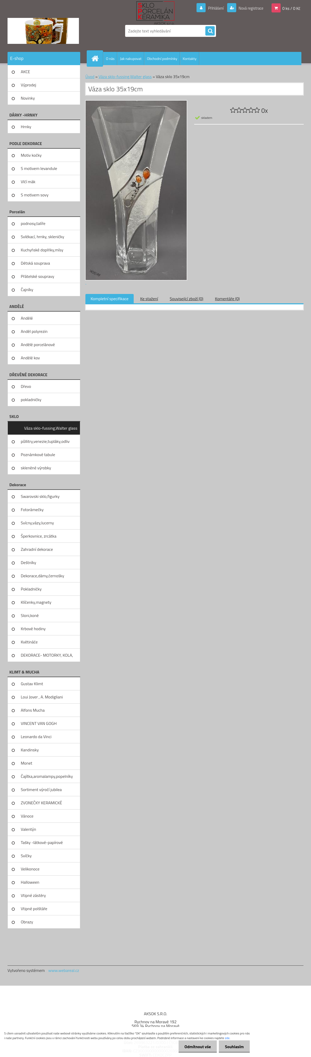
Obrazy (27, 922)
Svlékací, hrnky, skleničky (42, 237)
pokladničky (31, 399)
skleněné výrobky (36, 468)
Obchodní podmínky (162, 58)
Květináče (29, 642)
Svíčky (26, 856)
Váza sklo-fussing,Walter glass (50, 428)
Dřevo (26, 386)
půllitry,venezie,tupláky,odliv (45, 441)
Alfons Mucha (33, 710)
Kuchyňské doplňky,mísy (42, 250)
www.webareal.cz (63, 970)
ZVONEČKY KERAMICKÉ (41, 803)
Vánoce (27, 816)
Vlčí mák (28, 182)
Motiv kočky (31, 155)
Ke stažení (149, 299)
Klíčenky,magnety (36, 602)
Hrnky (26, 126)
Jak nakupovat (130, 58)
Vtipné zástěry (33, 895)
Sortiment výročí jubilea (41, 789)
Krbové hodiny (33, 629)
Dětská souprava (35, 263)
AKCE (25, 71)
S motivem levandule (39, 168)
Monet (26, 763)
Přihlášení (212, 8)
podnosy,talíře (33, 223)
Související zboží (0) (186, 299)
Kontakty (190, 58)
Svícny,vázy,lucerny (37, 523)
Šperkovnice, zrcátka (38, 536)
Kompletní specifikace (110, 299)
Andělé (27, 318)
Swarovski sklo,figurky (40, 496)
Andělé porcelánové (38, 344)
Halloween (30, 882)
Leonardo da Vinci (36, 736)
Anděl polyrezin (34, 331)
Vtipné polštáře (34, 908)
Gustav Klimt (32, 684)
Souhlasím (233, 1047)
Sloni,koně (30, 615)
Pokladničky (31, 589)
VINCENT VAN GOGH (39, 723)
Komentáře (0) (227, 299)
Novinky (28, 98)
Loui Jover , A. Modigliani (42, 697)
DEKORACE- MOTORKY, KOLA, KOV (47, 657)
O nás (110, 58)
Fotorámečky (32, 509)
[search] (210, 31)
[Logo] (43, 31)
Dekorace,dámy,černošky (42, 576)
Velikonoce (30, 869)
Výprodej (28, 85)
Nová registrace (249, 8)
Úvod (89, 76)
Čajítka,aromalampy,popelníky (47, 776)
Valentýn (28, 829)
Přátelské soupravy (37, 276)
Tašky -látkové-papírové (42, 842)
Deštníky (28, 562)
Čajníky (27, 289)
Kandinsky (30, 750)
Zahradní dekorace (37, 549)
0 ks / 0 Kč (291, 8)
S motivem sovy (35, 195)
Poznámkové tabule (38, 454)
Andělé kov (30, 358)
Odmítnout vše (196, 1047)
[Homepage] (97, 58)
